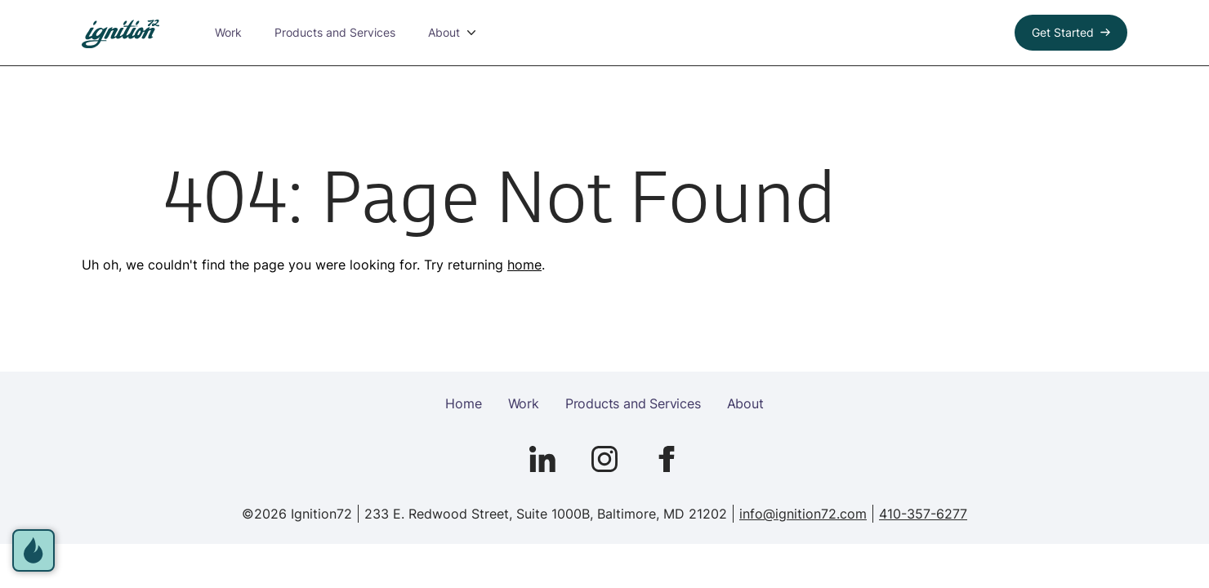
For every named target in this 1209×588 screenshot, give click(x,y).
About (745, 403)
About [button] (444, 32)
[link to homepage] (120, 34)
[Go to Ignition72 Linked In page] (542, 459)
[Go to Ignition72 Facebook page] (667, 459)
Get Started (1063, 32)
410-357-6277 (923, 514)
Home (463, 403)
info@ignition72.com (803, 514)
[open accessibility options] (33, 550)
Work (228, 32)
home (524, 265)
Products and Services (334, 32)
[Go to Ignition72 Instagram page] (604, 459)
